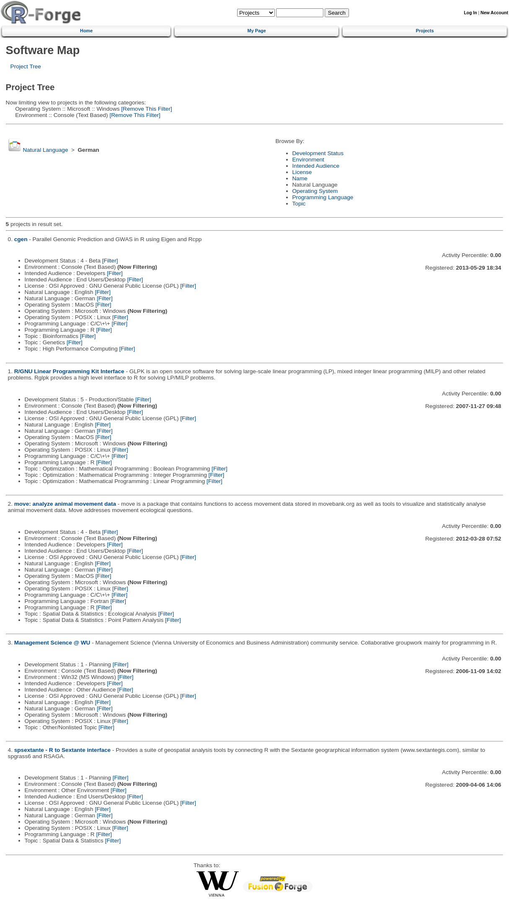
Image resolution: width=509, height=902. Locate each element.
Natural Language (45, 150)
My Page (257, 30)
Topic (299, 203)
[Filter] (110, 260)
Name (299, 178)
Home (86, 30)
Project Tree (25, 66)
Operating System (315, 191)
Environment (308, 159)
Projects (425, 30)
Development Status (318, 153)
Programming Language (323, 197)
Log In (470, 12)
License (302, 172)
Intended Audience (316, 166)
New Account (494, 12)
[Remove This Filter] (146, 109)
